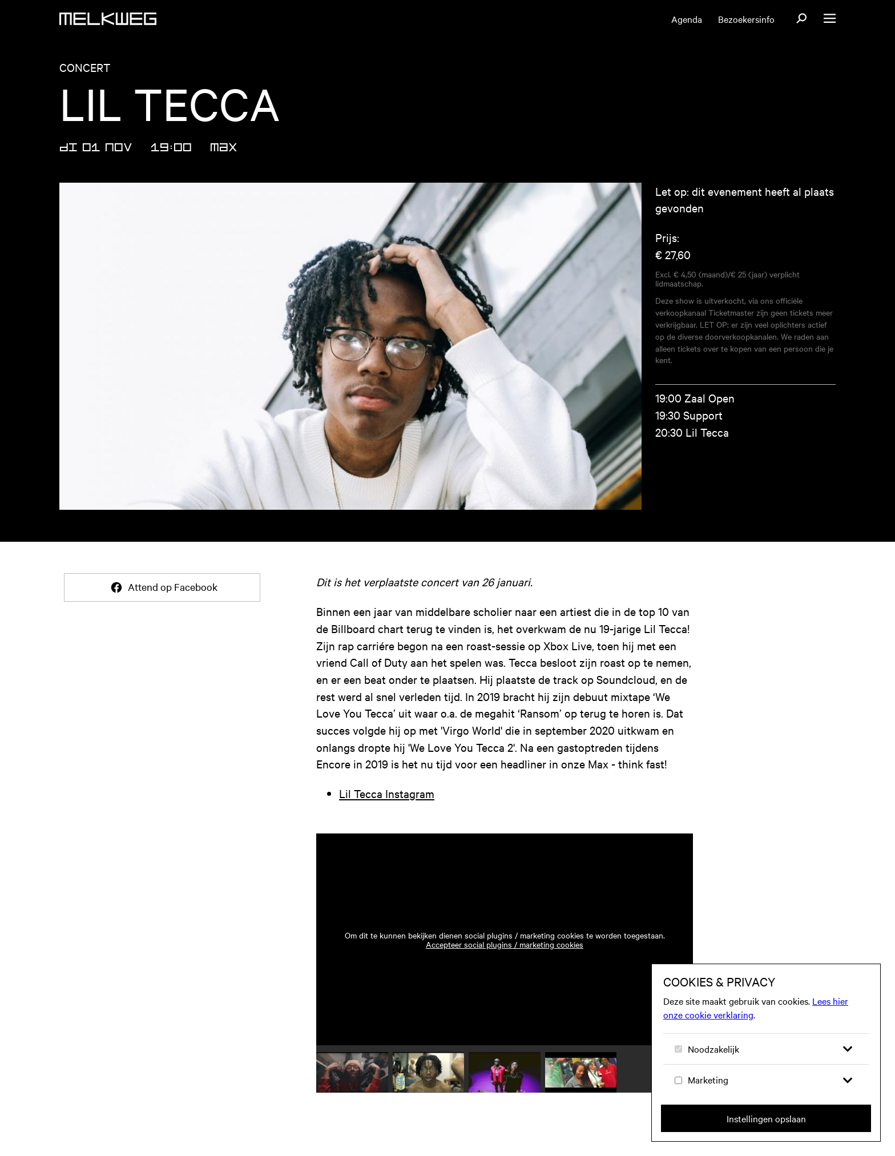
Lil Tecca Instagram (386, 793)
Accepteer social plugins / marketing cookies (504, 944)
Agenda (686, 19)
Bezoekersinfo (746, 19)
